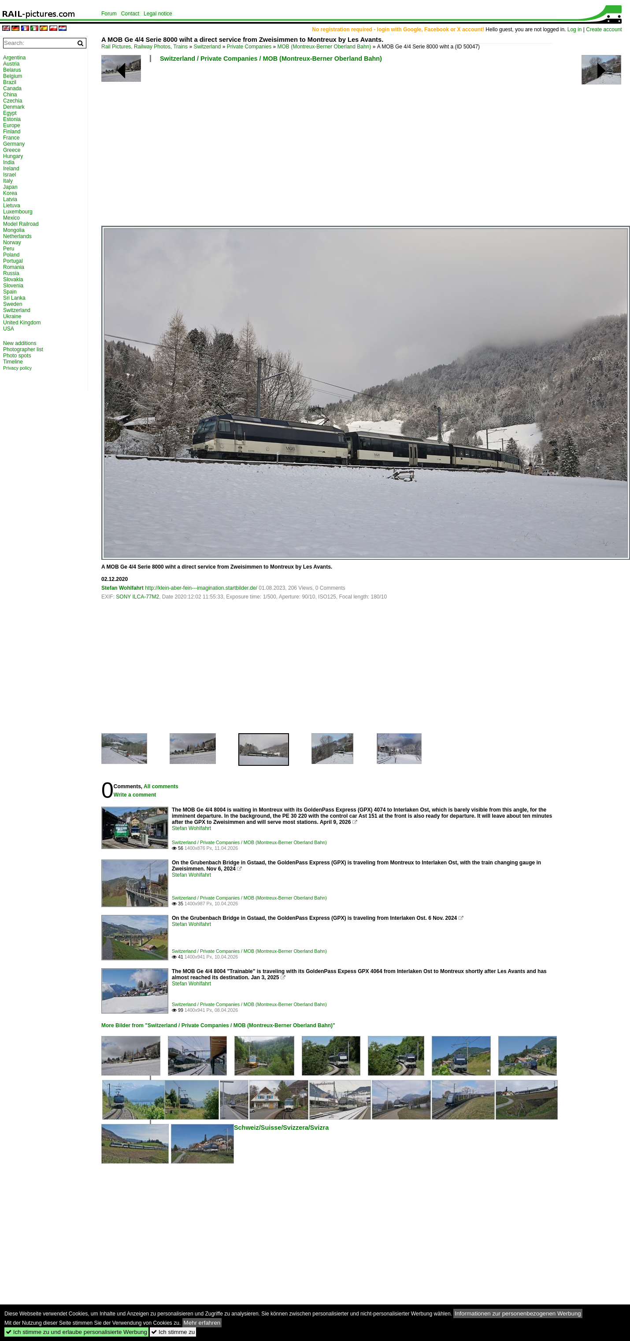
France (11, 138)
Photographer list (23, 349)
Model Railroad (21, 224)
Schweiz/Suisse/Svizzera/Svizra (281, 1127)
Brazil (9, 82)
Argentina (14, 58)
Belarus (12, 70)
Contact (130, 14)
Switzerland (207, 47)
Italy (8, 181)
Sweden (12, 304)
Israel (9, 175)
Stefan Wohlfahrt (122, 588)
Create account (604, 29)
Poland (11, 255)
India (9, 162)
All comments (161, 786)
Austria (11, 64)
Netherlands (17, 236)
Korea (10, 193)
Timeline (13, 362)
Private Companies (249, 47)
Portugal (13, 261)
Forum (109, 14)
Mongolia (14, 230)
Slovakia (13, 279)
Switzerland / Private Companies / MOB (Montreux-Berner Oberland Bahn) (271, 58)
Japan (10, 187)
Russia (11, 273)
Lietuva (11, 205)
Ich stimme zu (173, 1332)
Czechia (12, 101)
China (10, 95)
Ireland (11, 168)
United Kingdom (22, 323)
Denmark (14, 107)
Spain (10, 292)
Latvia (10, 199)
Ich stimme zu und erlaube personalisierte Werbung (76, 1332)
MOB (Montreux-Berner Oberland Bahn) (324, 47)
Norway (12, 242)
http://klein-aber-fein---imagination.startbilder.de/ (201, 588)
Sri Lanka (14, 298)
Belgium (12, 76)
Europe (11, 125)
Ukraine (12, 316)
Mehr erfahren (202, 1322)
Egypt (10, 113)
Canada (12, 88)
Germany (14, 144)
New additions (19, 343)
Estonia (12, 119)
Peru (8, 249)
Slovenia (13, 286)
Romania (13, 267)
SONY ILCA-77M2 (137, 597)
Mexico (11, 218)
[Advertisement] (360, 147)
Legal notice (158, 14)
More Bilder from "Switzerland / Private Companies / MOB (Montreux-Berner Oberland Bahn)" (218, 1025)
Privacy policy (17, 368)
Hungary (13, 156)
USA (8, 329)
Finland (11, 132)
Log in (574, 29)
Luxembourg (18, 212)
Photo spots (17, 356)
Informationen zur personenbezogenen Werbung (518, 1313)
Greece (11, 150)
